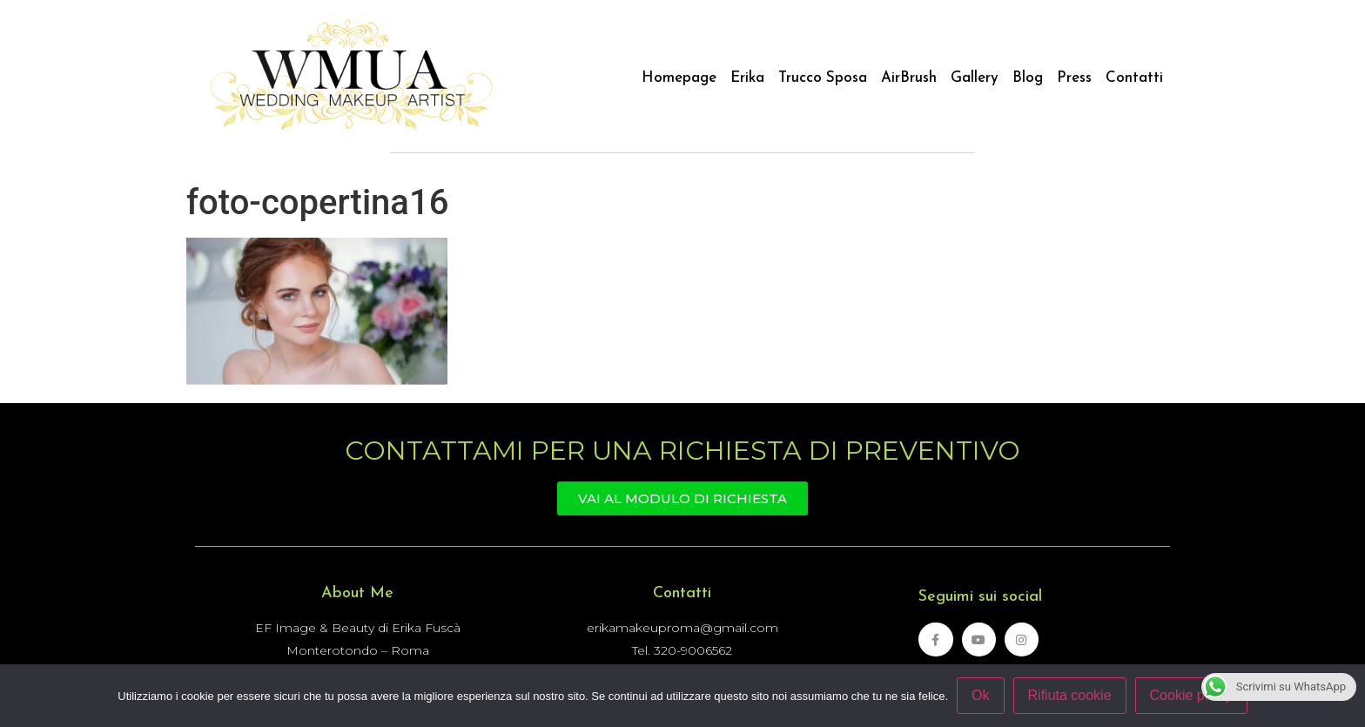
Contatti (1134, 78)
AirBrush (909, 78)
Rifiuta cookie (1070, 695)
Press (1074, 78)
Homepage (679, 78)
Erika (747, 78)
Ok (980, 695)
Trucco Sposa (822, 78)
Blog (1027, 78)
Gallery (975, 78)
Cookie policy (1191, 695)
